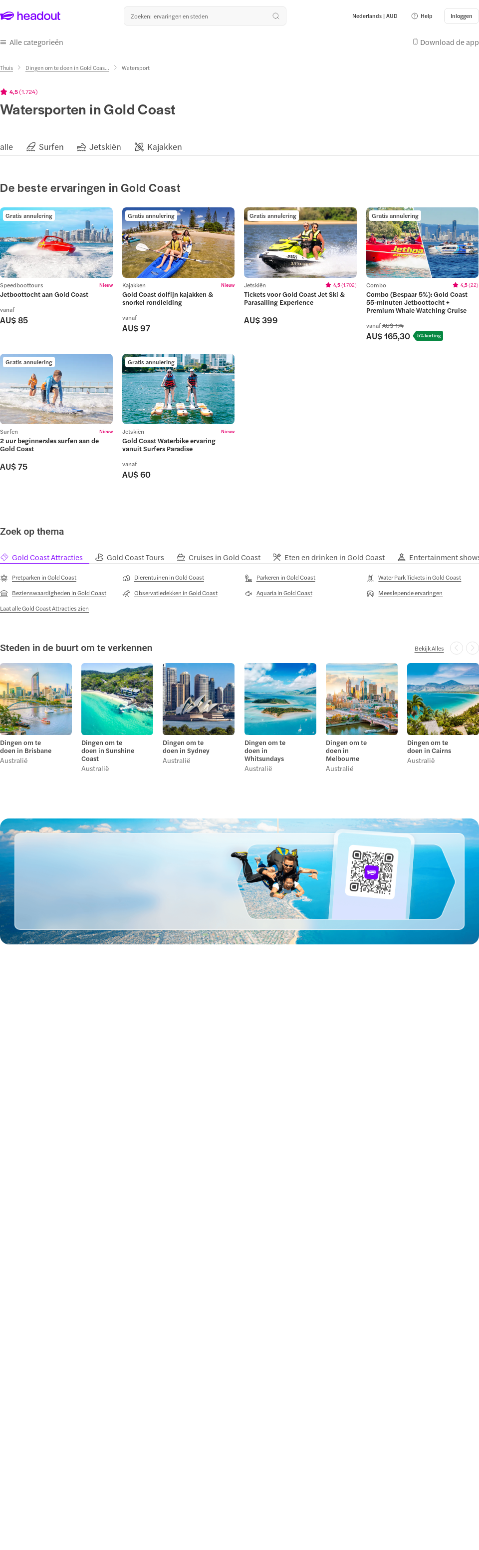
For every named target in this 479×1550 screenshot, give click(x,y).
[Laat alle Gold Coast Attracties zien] (44, 608)
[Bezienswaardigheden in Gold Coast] (53, 593)
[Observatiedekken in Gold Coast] (170, 593)
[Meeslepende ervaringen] (404, 593)
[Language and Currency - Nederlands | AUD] (375, 16)
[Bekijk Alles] (429, 648)
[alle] (6, 146)
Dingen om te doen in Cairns (429, 747)
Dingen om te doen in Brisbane (25, 747)
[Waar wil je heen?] (205, 16)
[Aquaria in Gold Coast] (278, 593)
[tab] (47, 557)
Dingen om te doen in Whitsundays (264, 751)
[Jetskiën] (105, 146)
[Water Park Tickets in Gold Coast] (413, 577)
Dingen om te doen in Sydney (186, 747)
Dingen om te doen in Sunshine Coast (107, 751)
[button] (421, 16)
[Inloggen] (461, 16)
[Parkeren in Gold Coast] (279, 577)
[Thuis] (6, 67)
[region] (239, 146)
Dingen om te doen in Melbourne (346, 751)
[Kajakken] (164, 146)
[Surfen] (51, 146)
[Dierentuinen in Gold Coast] (163, 577)
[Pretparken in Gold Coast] (38, 577)
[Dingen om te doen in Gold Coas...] (67, 67)
